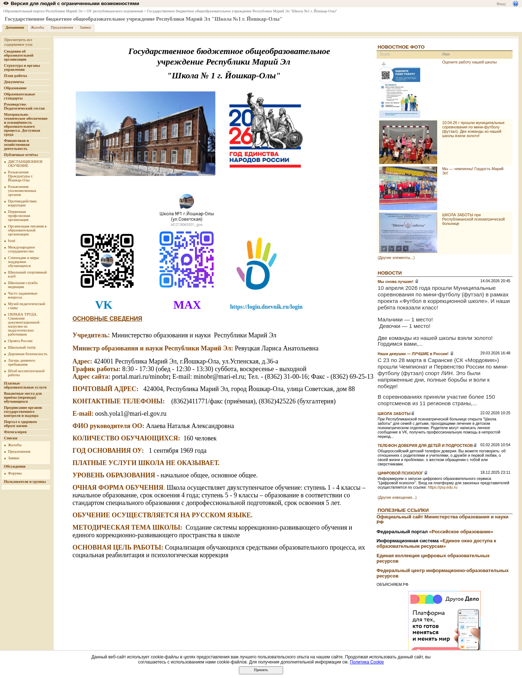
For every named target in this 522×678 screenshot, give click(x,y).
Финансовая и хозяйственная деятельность (16, 145)
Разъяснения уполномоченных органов (22, 191)
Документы (14, 82)
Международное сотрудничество (21, 249)
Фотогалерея (15, 432)
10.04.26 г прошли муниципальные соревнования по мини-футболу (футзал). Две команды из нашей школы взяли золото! (473, 129)
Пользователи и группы (25, 482)
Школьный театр (22, 347)
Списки (10, 438)
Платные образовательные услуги (25, 385)
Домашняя (14, 27)
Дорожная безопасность (27, 354)
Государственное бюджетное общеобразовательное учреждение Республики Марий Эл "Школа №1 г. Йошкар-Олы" (242, 11)
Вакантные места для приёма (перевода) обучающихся (23, 397)
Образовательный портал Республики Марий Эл (43, 11)
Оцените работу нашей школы (469, 62)
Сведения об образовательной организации (18, 55)
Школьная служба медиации (22, 285)
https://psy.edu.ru (442, 487)
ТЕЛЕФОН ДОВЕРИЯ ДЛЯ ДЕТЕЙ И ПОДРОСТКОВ (425, 445)
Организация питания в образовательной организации (27, 230)
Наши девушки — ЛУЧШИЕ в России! (414, 354)
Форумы (15, 473)
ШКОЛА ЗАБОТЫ (394, 413)
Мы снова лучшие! (396, 281)
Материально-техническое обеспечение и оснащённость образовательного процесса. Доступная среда (25, 124)
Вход (501, 4)
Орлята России (20, 341)
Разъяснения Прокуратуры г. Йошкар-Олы (20, 176)
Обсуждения (14, 466)
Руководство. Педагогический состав (24, 106)
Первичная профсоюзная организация (19, 216)
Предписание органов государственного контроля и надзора (23, 412)
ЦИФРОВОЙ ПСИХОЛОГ (400, 473)
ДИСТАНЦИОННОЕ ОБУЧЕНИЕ (25, 164)
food (11, 241)
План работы (15, 76)
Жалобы (37, 27)
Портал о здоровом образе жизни (20, 424)
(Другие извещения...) (397, 497)
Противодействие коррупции (22, 203)
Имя (446, 54)
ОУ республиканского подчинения (115, 11)
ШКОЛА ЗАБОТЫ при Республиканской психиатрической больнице (473, 219)
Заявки (85, 27)
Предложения (62, 27)
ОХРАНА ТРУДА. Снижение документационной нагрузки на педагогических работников (24, 324)
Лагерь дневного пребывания (21, 362)
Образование (15, 88)
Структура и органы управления (22, 67)
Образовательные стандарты (19, 96)
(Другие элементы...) (396, 257)
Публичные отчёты (21, 155)
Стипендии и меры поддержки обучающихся (23, 262)
